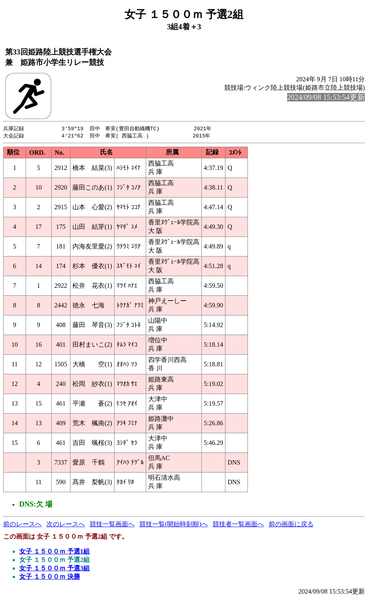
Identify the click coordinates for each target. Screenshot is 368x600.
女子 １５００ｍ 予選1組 (54, 552)
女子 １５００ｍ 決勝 (49, 577)
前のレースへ (22, 524)
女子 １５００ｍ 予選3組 (54, 569)
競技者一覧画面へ (238, 524)
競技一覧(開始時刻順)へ (173, 524)
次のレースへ (65, 524)
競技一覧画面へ (112, 524)
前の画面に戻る (291, 524)
